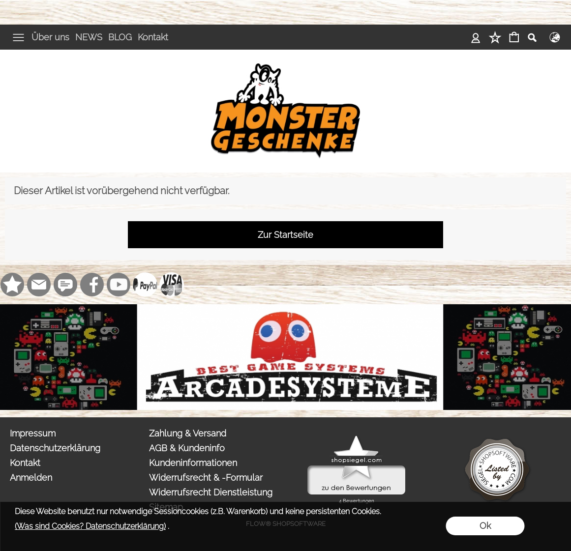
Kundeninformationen (193, 463)
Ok (485, 526)
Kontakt (153, 37)
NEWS (88, 37)
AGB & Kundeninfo (187, 448)
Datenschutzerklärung (55, 448)
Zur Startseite (285, 235)
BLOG (120, 37)
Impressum (33, 433)
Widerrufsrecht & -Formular (206, 477)
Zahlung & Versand (187, 433)
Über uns (50, 37)
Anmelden (31, 477)
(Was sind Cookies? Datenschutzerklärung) (90, 526)
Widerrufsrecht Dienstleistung (210, 492)
